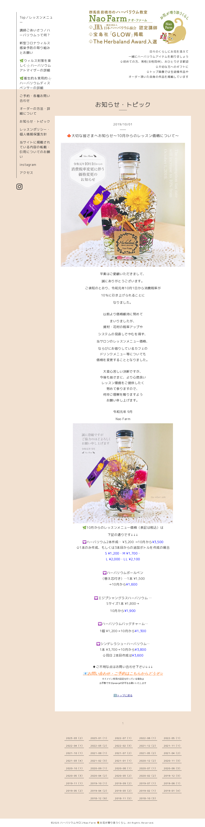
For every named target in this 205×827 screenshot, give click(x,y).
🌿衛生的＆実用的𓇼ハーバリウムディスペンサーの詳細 (36, 83)
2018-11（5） (124, 798)
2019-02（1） (148, 790)
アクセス (26, 172)
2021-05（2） (148, 753)
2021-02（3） (99, 760)
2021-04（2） (173, 753)
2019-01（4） (173, 790)
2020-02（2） (148, 775)
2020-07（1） (148, 768)
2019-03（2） (124, 790)
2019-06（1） (173, 783)
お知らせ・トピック (35, 121)
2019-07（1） (148, 783)
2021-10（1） (75, 753)
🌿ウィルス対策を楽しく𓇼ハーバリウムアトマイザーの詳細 (35, 65)
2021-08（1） (99, 753)
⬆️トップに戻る (123, 695)
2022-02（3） (124, 745)
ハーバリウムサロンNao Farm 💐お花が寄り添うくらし (93, 822)
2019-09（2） (124, 783)
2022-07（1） (124, 738)
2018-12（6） (99, 798)
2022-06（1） (148, 738)
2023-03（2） (75, 738)
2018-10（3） (148, 798)
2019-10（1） (99, 783)
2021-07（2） (124, 753)
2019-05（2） (75, 790)
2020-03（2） (124, 775)
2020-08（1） (124, 768)
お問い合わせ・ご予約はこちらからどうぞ (125, 673)
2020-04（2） (99, 775)
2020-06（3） (173, 768)
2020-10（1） (75, 768)
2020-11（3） (173, 760)
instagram (28, 164)
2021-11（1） (173, 745)
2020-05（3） (75, 775)
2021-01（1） (124, 760)
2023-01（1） (99, 738)
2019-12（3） (173, 775)
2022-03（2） (99, 745)
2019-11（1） (75, 783)
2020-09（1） (99, 768)
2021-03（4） (75, 760)
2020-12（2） (148, 760)
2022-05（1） (173, 738)
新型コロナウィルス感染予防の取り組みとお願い (35, 48)
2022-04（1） (75, 745)
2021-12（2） (148, 745)
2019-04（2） (99, 790)
